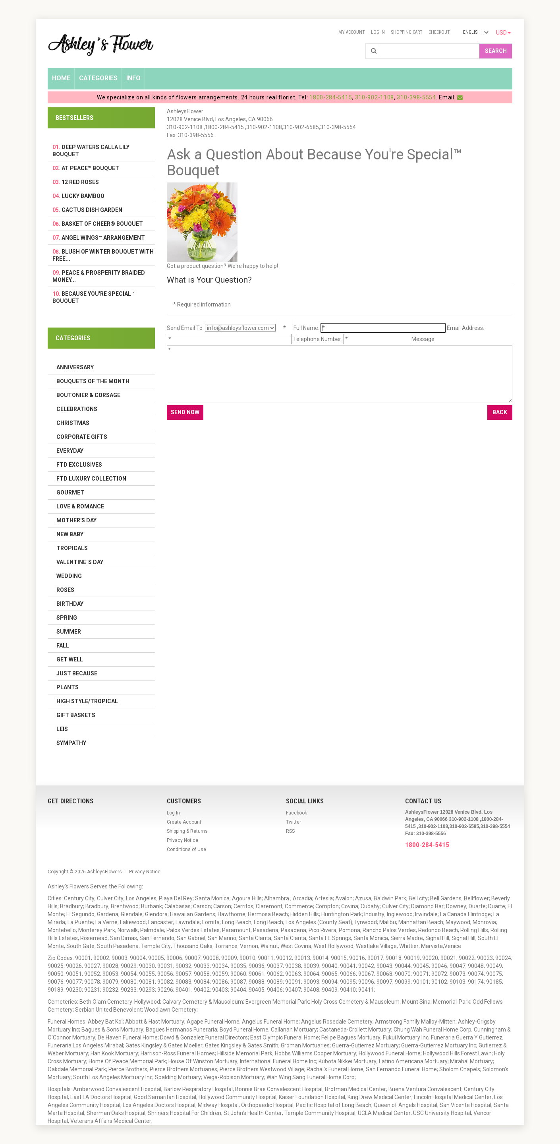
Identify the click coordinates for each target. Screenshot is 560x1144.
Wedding (69, 576)
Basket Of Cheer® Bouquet (102, 224)
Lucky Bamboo (83, 196)
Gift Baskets (75, 715)
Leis (62, 729)
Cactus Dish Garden (92, 210)
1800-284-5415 (330, 97)
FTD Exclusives (79, 464)
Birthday (69, 604)
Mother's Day (76, 520)
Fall (62, 645)
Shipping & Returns (187, 831)
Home (61, 78)
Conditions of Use (186, 849)
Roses (65, 590)
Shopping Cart (407, 32)
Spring (66, 618)
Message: (423, 339)
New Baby (69, 534)
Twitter (293, 822)
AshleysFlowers (104, 871)
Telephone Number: (317, 339)
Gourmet (70, 492)
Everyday (69, 451)
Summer (68, 631)
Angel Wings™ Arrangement (103, 238)
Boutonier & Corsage (88, 395)
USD (503, 32)
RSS (290, 831)
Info (133, 78)
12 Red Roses (80, 182)
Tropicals (72, 548)
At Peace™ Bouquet (90, 168)
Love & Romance (80, 506)
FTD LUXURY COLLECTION (91, 478)
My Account (351, 32)
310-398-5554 (416, 97)
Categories (98, 78)
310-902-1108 (374, 97)
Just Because (76, 673)
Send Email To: (185, 328)
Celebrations (76, 409)
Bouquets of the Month (92, 381)
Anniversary (75, 367)
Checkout (439, 32)
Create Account (184, 822)
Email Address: (465, 328)
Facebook (296, 813)
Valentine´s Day (79, 562)
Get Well (69, 659)
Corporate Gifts (81, 437)
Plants (67, 687)
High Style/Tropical (87, 701)
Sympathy (71, 743)
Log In (378, 32)
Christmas (72, 423)
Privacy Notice (182, 840)
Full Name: (306, 328)
